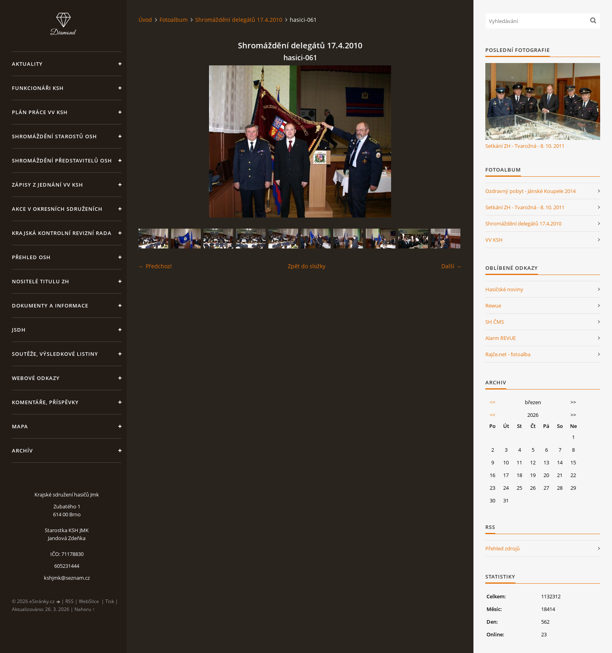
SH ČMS (494, 321)
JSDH (19, 329)
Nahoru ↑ (84, 609)
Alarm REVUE (500, 338)
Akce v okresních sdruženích (57, 208)
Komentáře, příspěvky (45, 402)
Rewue (493, 305)
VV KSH (494, 239)
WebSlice (89, 601)
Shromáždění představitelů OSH (62, 160)
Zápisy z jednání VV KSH (47, 184)
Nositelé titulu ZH (40, 281)
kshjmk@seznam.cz (67, 577)
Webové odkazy (36, 378)
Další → (451, 266)
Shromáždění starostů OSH (54, 136)
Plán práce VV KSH (40, 112)
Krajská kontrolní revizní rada (62, 233)
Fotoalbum (174, 19)
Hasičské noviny (504, 289)
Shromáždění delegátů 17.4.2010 (238, 19)
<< (492, 402)
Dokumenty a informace (50, 305)
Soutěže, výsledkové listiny (55, 353)
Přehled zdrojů (502, 548)
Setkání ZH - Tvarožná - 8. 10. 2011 (524, 145)
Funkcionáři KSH (38, 88)
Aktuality (27, 63)
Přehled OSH (31, 257)
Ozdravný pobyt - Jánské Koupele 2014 (530, 191)
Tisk (109, 601)
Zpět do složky (306, 266)
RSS (69, 601)
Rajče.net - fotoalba (507, 354)
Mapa (20, 426)
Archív (22, 450)
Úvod (145, 19)
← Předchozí (155, 266)
